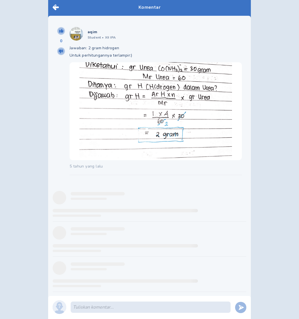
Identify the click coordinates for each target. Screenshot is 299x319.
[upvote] (61, 31)
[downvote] (61, 51)
